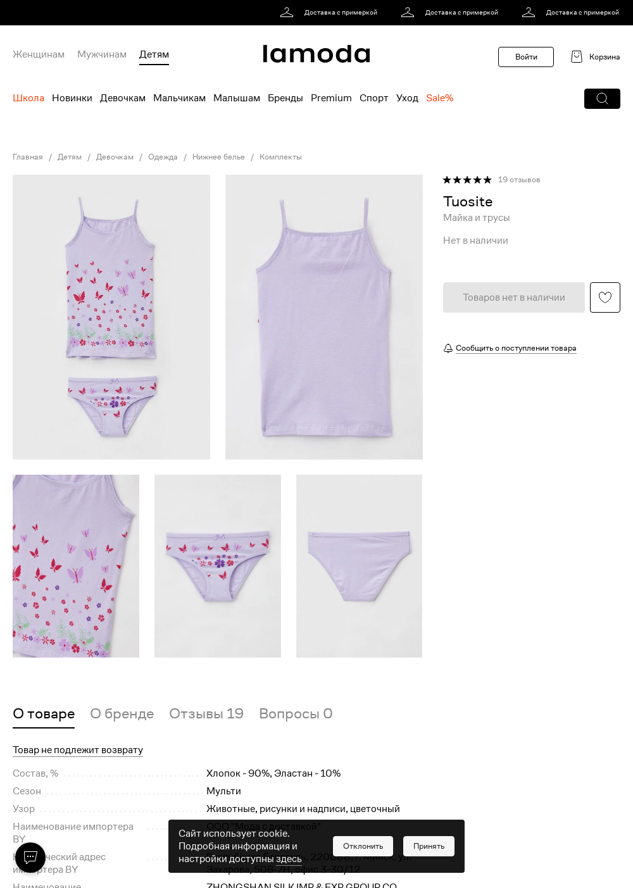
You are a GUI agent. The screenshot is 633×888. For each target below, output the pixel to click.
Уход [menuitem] (407, 98)
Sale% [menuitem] (439, 98)
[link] (330, 12)
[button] (602, 99)
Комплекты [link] (281, 157)
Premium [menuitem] (331, 98)
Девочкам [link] (115, 157)
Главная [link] (28, 157)
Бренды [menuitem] (285, 98)
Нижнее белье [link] (218, 157)
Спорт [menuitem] (374, 98)
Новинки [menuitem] (72, 98)
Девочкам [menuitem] (123, 98)
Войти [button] (526, 56)
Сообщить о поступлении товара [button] (516, 347)
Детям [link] (70, 157)
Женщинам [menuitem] (39, 54)
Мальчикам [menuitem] (179, 98)
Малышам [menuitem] (236, 98)
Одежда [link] (163, 157)
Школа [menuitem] (28, 98)
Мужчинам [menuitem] (102, 54)
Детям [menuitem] (154, 54)
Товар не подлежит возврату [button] (78, 750)
